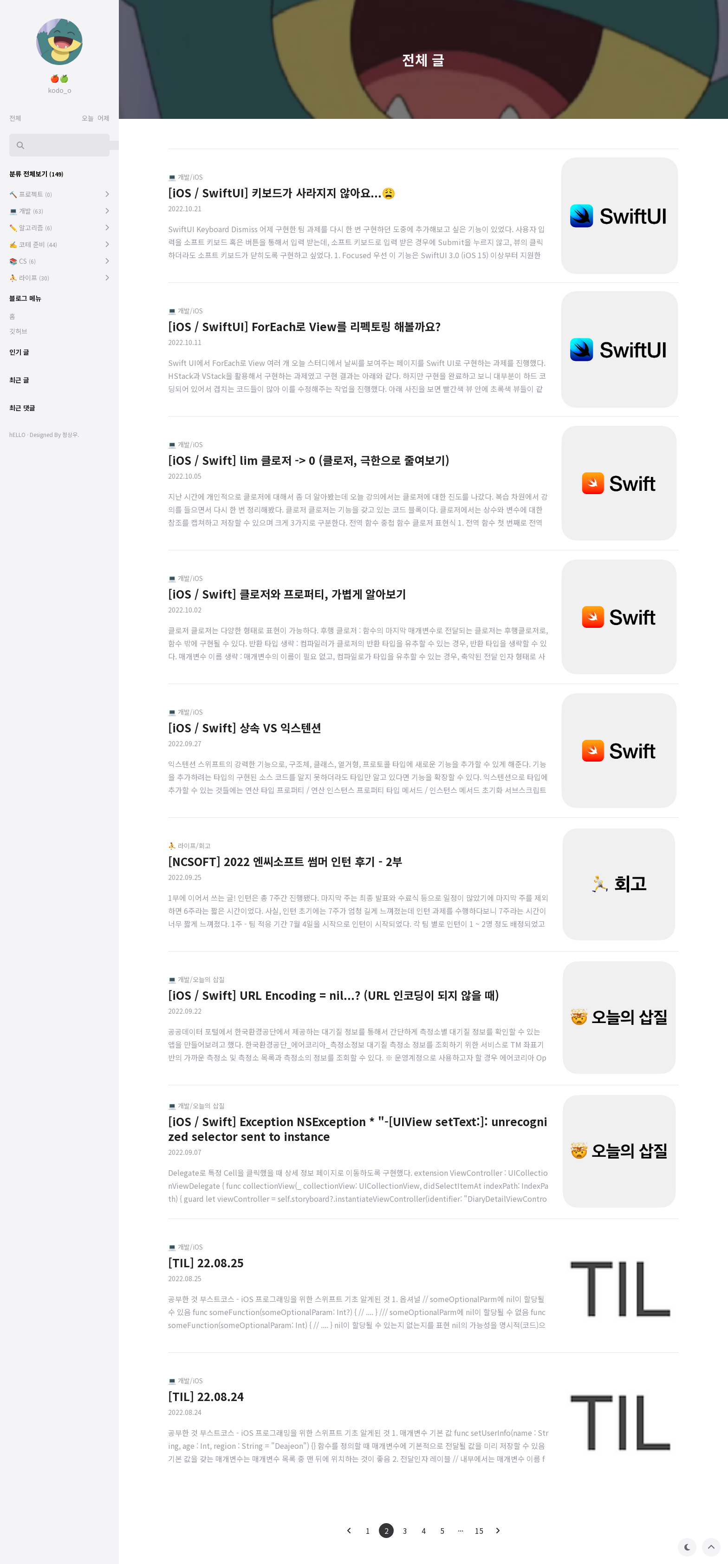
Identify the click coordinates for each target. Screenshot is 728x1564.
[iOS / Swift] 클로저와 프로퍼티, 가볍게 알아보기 (287, 594)
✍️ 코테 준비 (33, 244)
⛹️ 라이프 (29, 277)
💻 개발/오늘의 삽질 (196, 979)
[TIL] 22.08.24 (206, 1396)
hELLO (17, 434)
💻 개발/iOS (185, 177)
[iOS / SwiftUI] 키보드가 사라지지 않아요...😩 (282, 192)
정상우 (70, 434)
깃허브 (18, 331)
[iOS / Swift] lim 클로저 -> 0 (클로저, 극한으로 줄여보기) (308, 460)
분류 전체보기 (36, 173)
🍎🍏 (59, 78)
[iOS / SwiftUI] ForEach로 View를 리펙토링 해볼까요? (304, 326)
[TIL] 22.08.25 (206, 1262)
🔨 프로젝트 (30, 194)
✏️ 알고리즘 (30, 227)
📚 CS (22, 261)
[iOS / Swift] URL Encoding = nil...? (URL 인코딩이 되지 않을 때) (333, 995)
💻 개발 (26, 210)
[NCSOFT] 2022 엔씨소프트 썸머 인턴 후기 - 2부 (285, 861)
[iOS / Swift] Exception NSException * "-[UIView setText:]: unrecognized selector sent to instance (357, 1128)
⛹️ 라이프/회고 (189, 845)
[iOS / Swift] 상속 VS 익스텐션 (244, 727)
